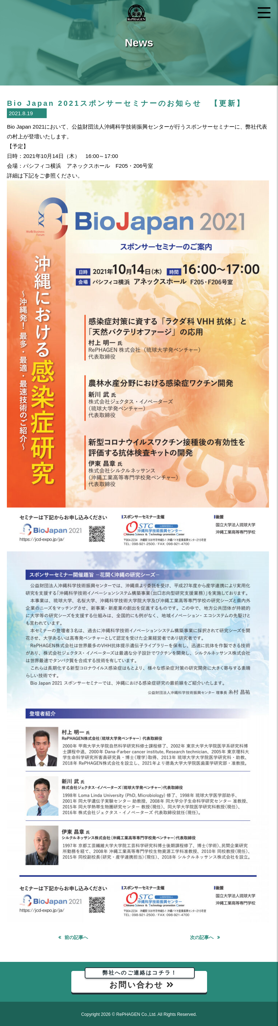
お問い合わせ (140, 980)
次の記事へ (202, 937)
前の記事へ (76, 937)
